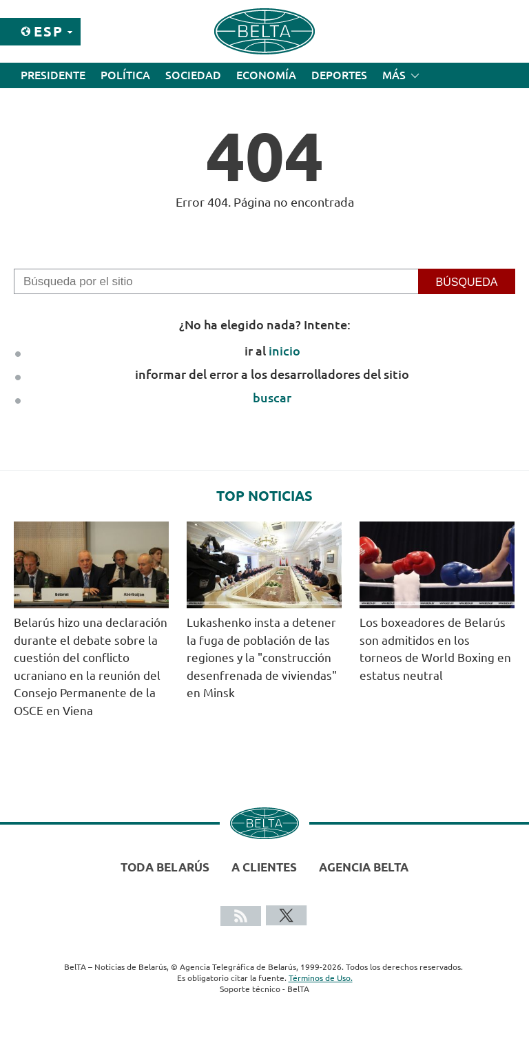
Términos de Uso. (321, 977)
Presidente (53, 75)
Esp (48, 31)
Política (125, 75)
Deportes (339, 75)
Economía (266, 75)
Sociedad (193, 75)
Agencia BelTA (363, 867)
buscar (272, 397)
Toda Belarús (165, 867)
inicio (284, 351)
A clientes (264, 867)
